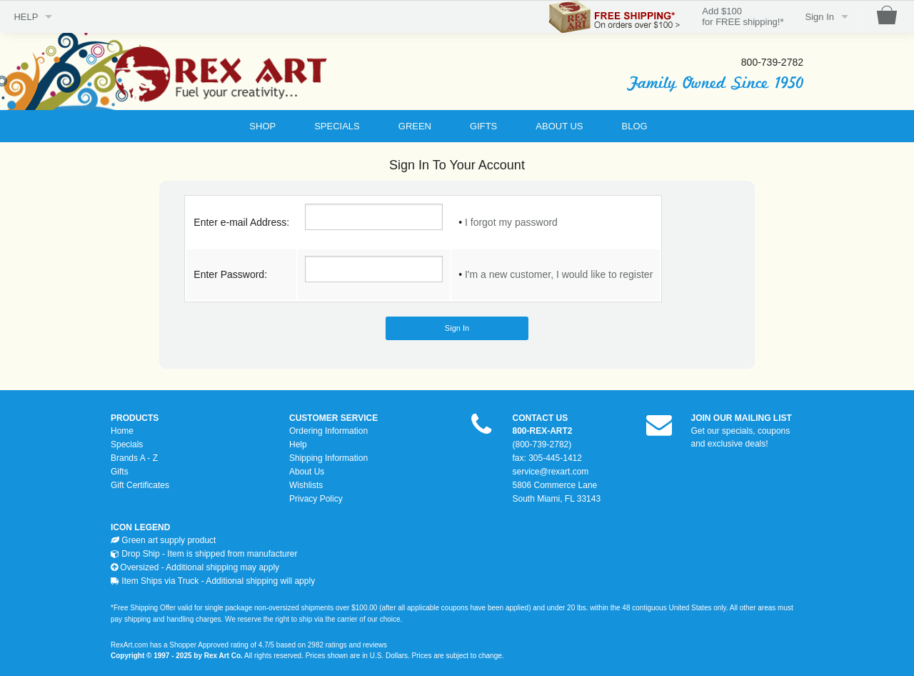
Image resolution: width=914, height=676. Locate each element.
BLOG (635, 126)
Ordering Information (328, 431)
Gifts (120, 472)
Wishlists (306, 485)
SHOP (262, 126)
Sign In (819, 16)
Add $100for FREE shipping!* (742, 17)
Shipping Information (328, 458)
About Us (306, 472)
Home (122, 431)
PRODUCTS (135, 418)
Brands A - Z (134, 458)
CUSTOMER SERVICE (333, 418)
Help (298, 444)
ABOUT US (559, 126)
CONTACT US (540, 418)
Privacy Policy (316, 499)
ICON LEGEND (140, 527)
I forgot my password (511, 222)
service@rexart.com (551, 472)
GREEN (414, 126)
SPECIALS (337, 126)
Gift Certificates (140, 485)
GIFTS (483, 126)
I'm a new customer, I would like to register (559, 274)
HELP (26, 16)
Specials (127, 444)
